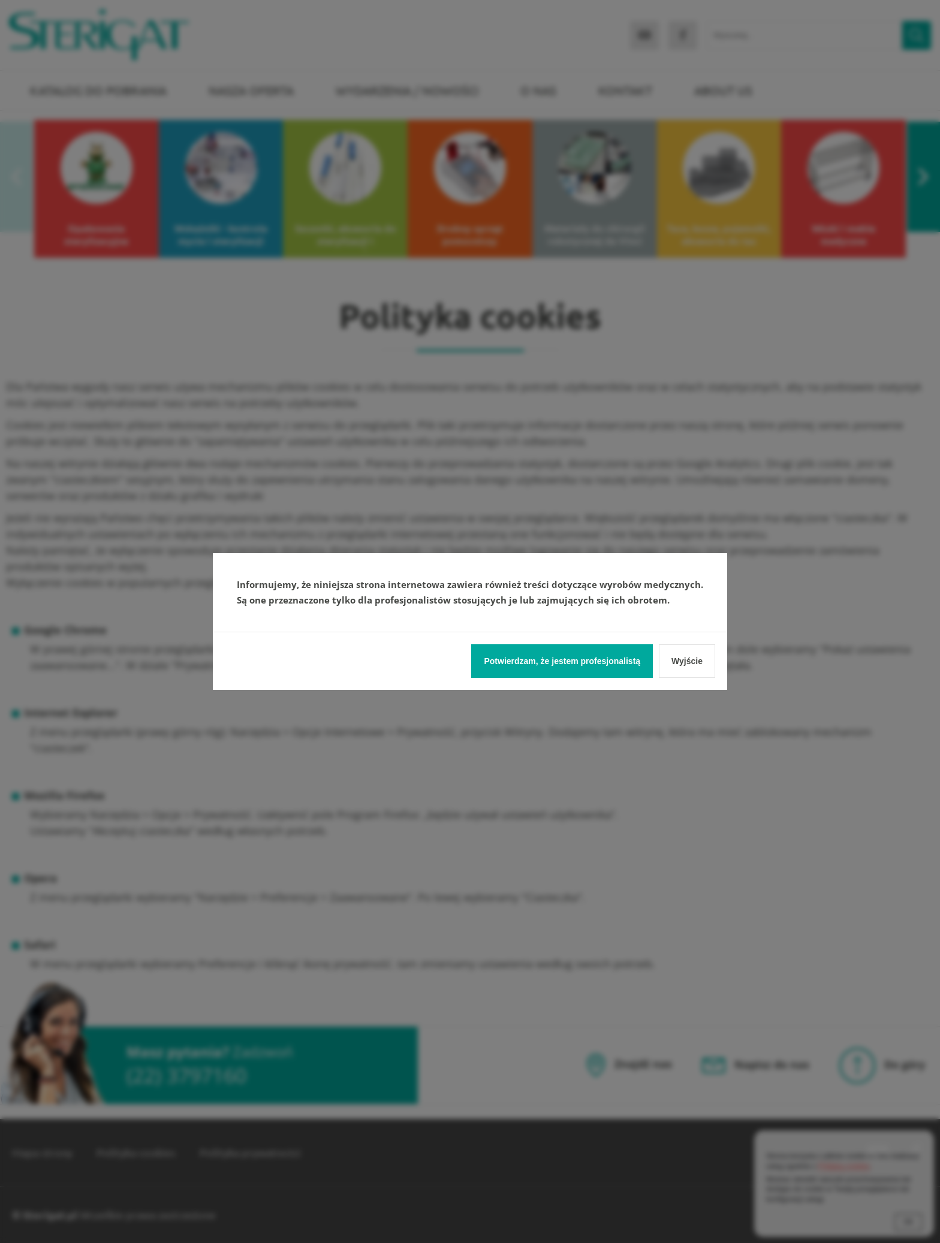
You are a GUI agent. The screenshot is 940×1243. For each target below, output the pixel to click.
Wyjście (687, 661)
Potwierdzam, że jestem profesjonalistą (562, 661)
